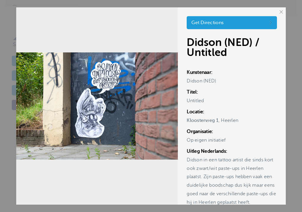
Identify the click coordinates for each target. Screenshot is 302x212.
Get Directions (207, 22)
